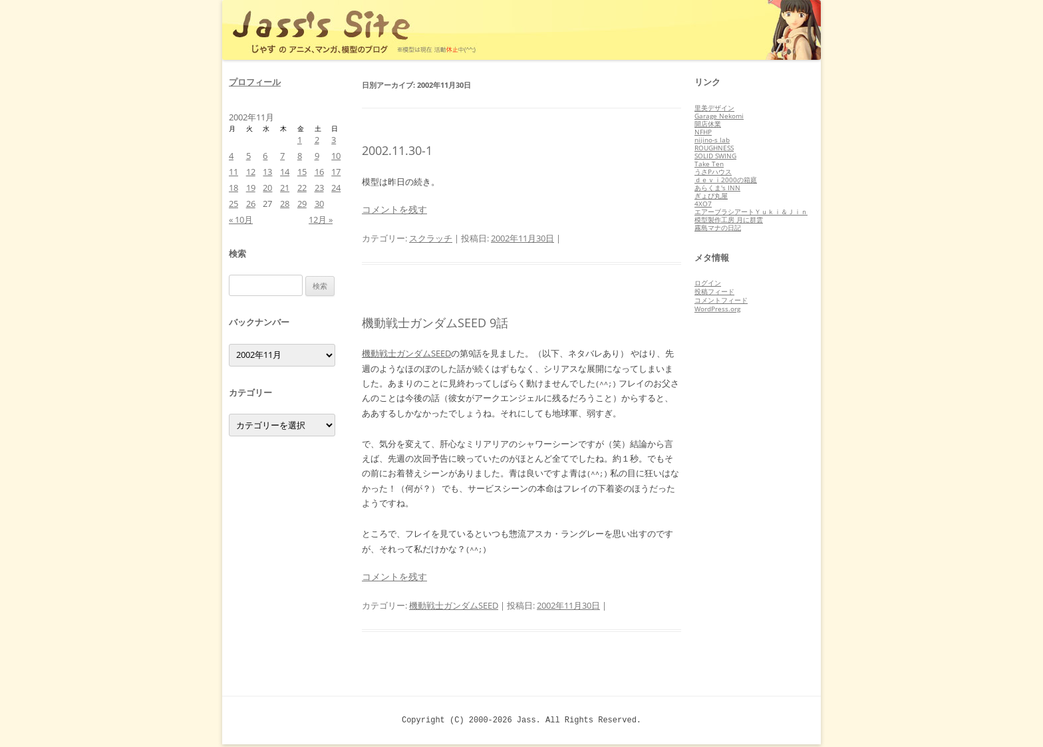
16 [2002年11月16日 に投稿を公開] (319, 172)
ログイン (707, 282)
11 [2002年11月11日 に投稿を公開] (233, 172)
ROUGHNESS (714, 147)
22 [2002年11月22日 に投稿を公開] (302, 188)
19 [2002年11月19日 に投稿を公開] (250, 188)
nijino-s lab (712, 139)
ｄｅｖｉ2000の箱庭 (725, 179)
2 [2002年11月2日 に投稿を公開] (317, 140)
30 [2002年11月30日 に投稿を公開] (319, 204)
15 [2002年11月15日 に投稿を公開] (302, 172)
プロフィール (255, 82)
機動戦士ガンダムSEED (406, 353)
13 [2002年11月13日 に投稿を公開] (267, 172)
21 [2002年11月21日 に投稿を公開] (284, 188)
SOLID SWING (715, 155)
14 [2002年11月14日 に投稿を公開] (284, 172)
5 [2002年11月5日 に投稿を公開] (248, 156)
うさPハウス (713, 171)
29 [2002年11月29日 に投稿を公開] (302, 204)
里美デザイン (714, 107)
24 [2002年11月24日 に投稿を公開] (336, 188)
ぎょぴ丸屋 (711, 195)
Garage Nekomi (719, 115)
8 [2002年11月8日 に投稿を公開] (299, 156)
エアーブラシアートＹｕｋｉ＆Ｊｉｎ (751, 211)
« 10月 (241, 219)
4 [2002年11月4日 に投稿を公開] (231, 156)
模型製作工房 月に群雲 (728, 219)
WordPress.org (717, 308)
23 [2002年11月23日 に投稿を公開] (319, 188)
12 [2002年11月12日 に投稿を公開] (250, 172)
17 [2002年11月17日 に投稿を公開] (336, 172)
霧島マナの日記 (717, 227)
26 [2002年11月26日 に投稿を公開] (250, 204)
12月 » (321, 219)
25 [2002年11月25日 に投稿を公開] (233, 204)
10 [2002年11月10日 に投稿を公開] (336, 156)
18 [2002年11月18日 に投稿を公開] (233, 188)
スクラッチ (430, 238)
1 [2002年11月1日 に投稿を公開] (299, 140)
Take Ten (709, 163)
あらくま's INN (717, 187)
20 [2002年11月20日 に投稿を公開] (267, 188)
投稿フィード (714, 291)
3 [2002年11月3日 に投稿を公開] (333, 140)
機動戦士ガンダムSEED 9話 (435, 323)
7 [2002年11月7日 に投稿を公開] (282, 156)
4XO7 (703, 203)
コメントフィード (721, 300)
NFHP (703, 131)
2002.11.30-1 (397, 150)
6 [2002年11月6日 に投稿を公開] (265, 156)
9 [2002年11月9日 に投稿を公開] (317, 156)
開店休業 (707, 123)
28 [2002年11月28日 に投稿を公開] (284, 204)
